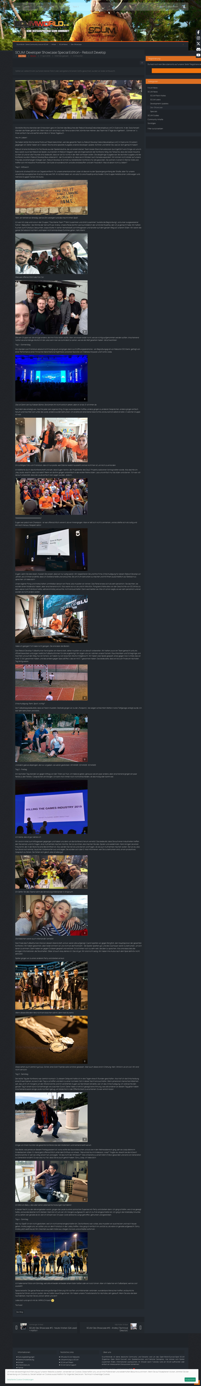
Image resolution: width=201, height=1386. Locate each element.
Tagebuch (88, 133)
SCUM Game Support (68, 1365)
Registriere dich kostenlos (161, 60)
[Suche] (184, 6)
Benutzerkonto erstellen (163, 69)
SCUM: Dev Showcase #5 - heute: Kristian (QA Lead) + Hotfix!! (52, 1340)
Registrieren (173, 6)
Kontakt (20, 1362)
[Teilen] (133, 63)
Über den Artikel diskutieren (164, 139)
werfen (64, 133)
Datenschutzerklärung (26, 1359)
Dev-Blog (23, 1322)
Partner (20, 1368)
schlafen (126, 1217)
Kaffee (87, 414)
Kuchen (48, 233)
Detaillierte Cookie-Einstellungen (20, 1379)
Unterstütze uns (24, 1365)
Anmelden (161, 6)
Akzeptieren (190, 1379)
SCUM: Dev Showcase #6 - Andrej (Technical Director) (98, 1340)
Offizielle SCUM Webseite (69, 1357)
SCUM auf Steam (66, 1362)
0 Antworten (82, 56)
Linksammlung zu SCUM (69, 1359)
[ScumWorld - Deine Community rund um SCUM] (100, 26)
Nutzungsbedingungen (26, 1357)
